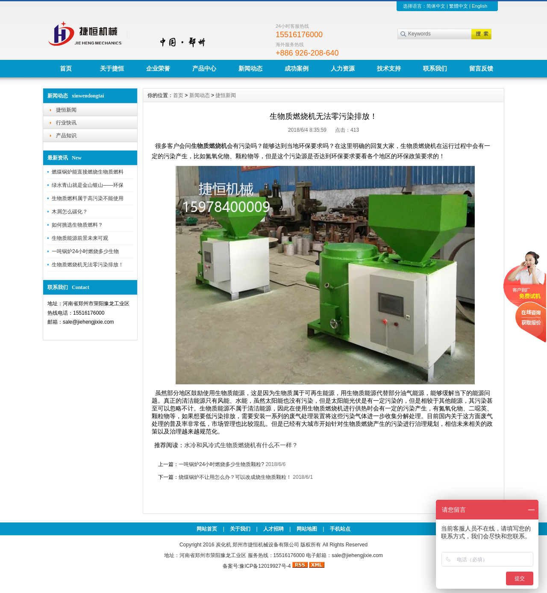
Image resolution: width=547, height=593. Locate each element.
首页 (66, 68)
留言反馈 (481, 68)
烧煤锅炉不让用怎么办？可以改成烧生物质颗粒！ (235, 477)
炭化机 (223, 545)
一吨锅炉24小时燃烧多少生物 (85, 251)
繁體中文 (458, 6)
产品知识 (66, 136)
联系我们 (435, 68)
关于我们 (240, 529)
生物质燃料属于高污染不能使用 (88, 198)
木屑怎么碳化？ (70, 212)
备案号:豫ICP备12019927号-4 (257, 566)
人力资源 (343, 68)
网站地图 (307, 529)
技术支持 (389, 68)
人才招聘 (273, 529)
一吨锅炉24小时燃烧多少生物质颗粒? (221, 464)
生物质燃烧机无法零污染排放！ (88, 265)
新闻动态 (250, 68)
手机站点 (340, 529)
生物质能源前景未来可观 (80, 238)
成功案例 (297, 68)
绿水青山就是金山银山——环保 (88, 185)
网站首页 (207, 529)
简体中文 (435, 6)
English (479, 6)
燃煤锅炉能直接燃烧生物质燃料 (88, 172)
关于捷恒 (112, 68)
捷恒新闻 (66, 110)
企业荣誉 (158, 68)
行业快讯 (66, 123)
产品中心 (204, 68)
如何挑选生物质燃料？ (77, 225)
